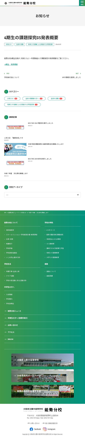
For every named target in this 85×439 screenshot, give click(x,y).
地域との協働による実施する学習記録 (40, 44)
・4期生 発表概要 (11, 64)
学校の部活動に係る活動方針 (16, 280)
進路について (51, 271)
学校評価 (9, 248)
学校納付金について (22, 76)
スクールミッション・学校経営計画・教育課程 (21, 235)
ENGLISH (10, 339)
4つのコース (51, 230)
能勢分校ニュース (14, 311)
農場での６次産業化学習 (55, 248)
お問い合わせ (13, 325)
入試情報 (9, 295)
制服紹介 (9, 244)
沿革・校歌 (9, 239)
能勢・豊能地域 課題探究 (55, 235)
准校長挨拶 (10, 230)
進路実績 (50, 276)
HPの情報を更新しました (62, 76)
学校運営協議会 (11, 253)
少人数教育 (50, 244)
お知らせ (9, 44)
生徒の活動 (19, 44)
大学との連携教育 (53, 257)
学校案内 (9, 299)
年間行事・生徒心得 (12, 271)
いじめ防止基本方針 (13, 257)
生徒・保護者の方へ (34, 98)
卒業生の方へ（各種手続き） (18, 318)
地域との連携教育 (53, 253)
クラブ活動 (10, 276)
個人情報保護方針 (51, 423)
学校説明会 (10, 304)
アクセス (11, 332)
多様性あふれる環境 (54, 239)
